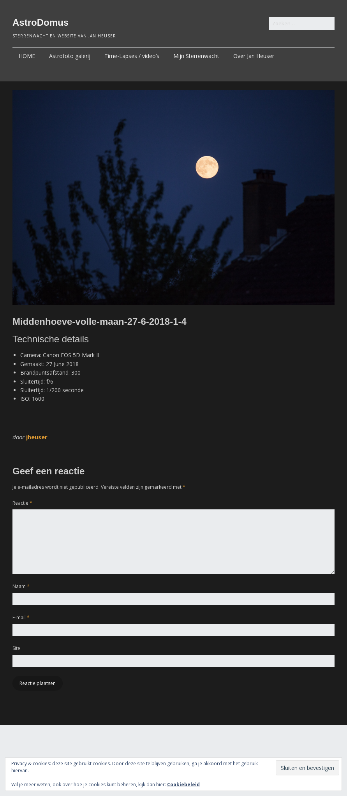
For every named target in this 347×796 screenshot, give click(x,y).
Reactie (22, 503)
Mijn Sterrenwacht (196, 56)
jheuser (37, 437)
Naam (21, 586)
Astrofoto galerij (69, 56)
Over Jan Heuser (253, 56)
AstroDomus (40, 22)
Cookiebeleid (183, 784)
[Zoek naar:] (302, 23)
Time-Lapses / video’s (131, 56)
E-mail (21, 617)
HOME (27, 56)
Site (16, 648)
